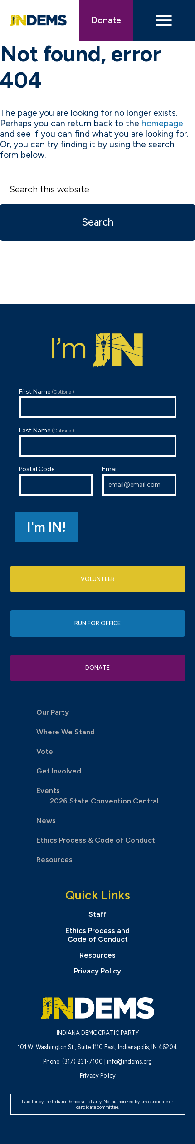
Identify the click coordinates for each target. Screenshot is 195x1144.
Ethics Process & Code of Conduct (95, 840)
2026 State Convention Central (104, 801)
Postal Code (56, 480)
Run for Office (97, 623)
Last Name (97, 441)
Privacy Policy (97, 971)
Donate (106, 20)
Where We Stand (65, 732)
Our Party (52, 712)
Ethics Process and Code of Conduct (97, 934)
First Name (97, 403)
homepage (162, 123)
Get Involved (58, 771)
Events (48, 790)
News (46, 820)
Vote (44, 751)
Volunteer (98, 579)
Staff (97, 914)
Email (139, 480)
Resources (54, 859)
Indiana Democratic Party (38, 20)
